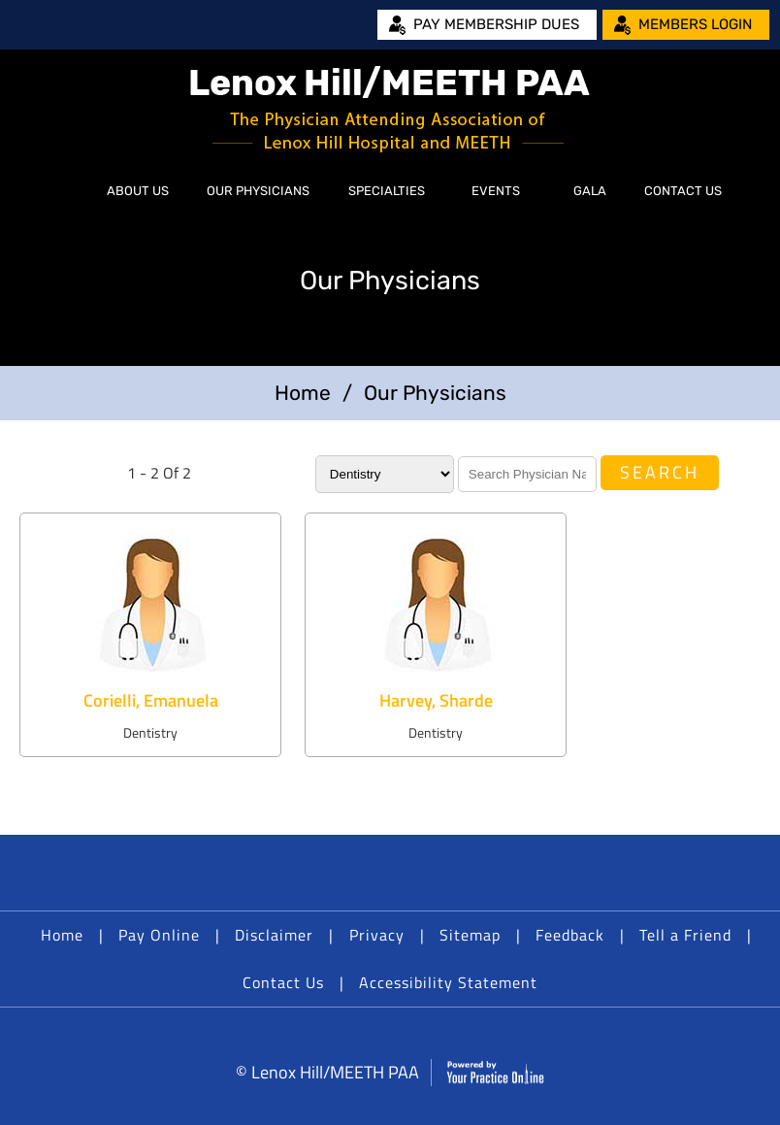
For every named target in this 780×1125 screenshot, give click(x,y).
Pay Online (159, 934)
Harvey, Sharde (436, 700)
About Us (138, 190)
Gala (589, 190)
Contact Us (683, 190)
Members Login (695, 24)
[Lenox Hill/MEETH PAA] (390, 109)
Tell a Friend (685, 934)
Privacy (377, 934)
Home (66, 191)
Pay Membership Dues (496, 24)
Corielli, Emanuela (150, 700)
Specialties (386, 190)
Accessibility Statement (448, 982)
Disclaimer (274, 934)
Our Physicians (258, 190)
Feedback (570, 934)
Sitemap (470, 934)
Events (495, 190)
